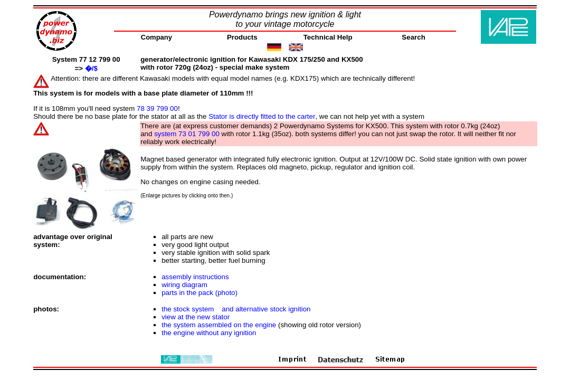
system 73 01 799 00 (187, 134)
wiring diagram (184, 285)
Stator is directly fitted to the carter (261, 116)
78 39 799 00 (157, 108)
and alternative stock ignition (266, 309)
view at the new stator (196, 317)
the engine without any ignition (209, 333)
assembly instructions (195, 277)
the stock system (188, 309)
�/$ (91, 68)
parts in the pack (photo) (200, 293)
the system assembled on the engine (219, 325)
